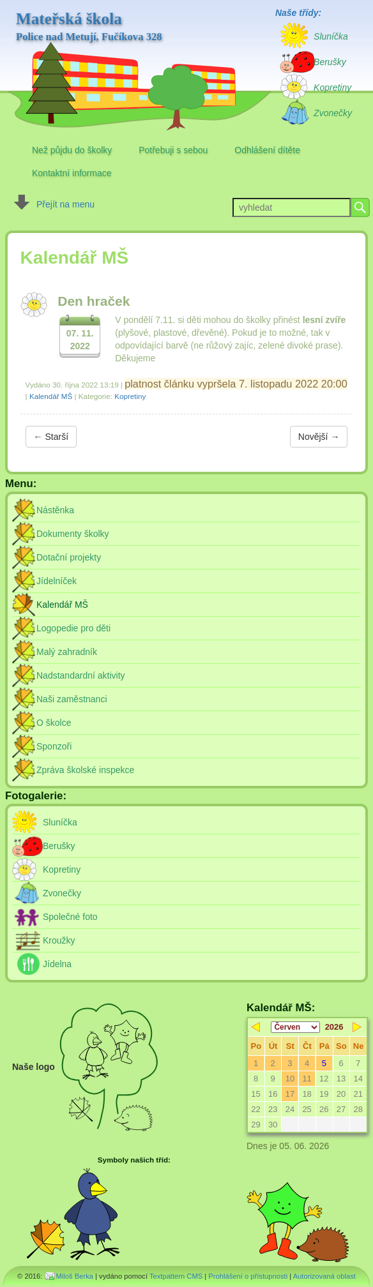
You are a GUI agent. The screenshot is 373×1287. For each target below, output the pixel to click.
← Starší (51, 437)
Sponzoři (54, 746)
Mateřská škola (89, 27)
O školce (53, 723)
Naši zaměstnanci (71, 699)
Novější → (319, 437)
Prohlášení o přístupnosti (247, 1276)
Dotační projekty (68, 557)
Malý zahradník (66, 652)
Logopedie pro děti (73, 628)
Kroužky (59, 940)
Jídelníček (56, 581)
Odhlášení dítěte (267, 150)
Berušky (59, 846)
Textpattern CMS (175, 1276)
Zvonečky (62, 893)
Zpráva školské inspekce (85, 770)
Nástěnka (55, 510)
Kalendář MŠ (50, 396)
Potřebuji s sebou (173, 150)
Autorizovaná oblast (324, 1276)
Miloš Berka (74, 1276)
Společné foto (70, 917)
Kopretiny (130, 396)
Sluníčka (60, 822)
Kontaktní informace (72, 173)
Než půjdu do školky (72, 150)
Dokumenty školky (72, 534)
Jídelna (57, 964)
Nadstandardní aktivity (80, 675)
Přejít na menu (65, 204)
